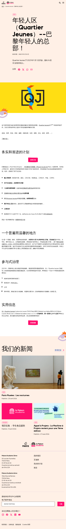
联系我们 (4, 524)
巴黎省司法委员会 (27, 188)
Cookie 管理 (26, 524)
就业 (35, 468)
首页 (3, 6)
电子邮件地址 (7, 500)
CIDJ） (16, 283)
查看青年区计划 (20, 220)
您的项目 (37, 456)
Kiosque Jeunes (12, 198)
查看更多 (58, 350)
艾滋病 (36, 460)
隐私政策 (18, 524)
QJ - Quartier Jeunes (8, 311)
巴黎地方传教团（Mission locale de (37, 167)
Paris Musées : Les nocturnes (15, 395)
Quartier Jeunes (44, 125)
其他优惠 (33, 323)
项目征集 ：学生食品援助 (13, 426)
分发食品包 (49, 214)
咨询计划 (33, 160)
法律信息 (11, 524)
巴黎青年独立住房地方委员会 (13, 193)
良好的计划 (38, 464)
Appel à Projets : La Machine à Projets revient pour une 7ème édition (48, 428)
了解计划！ (5, 139)
